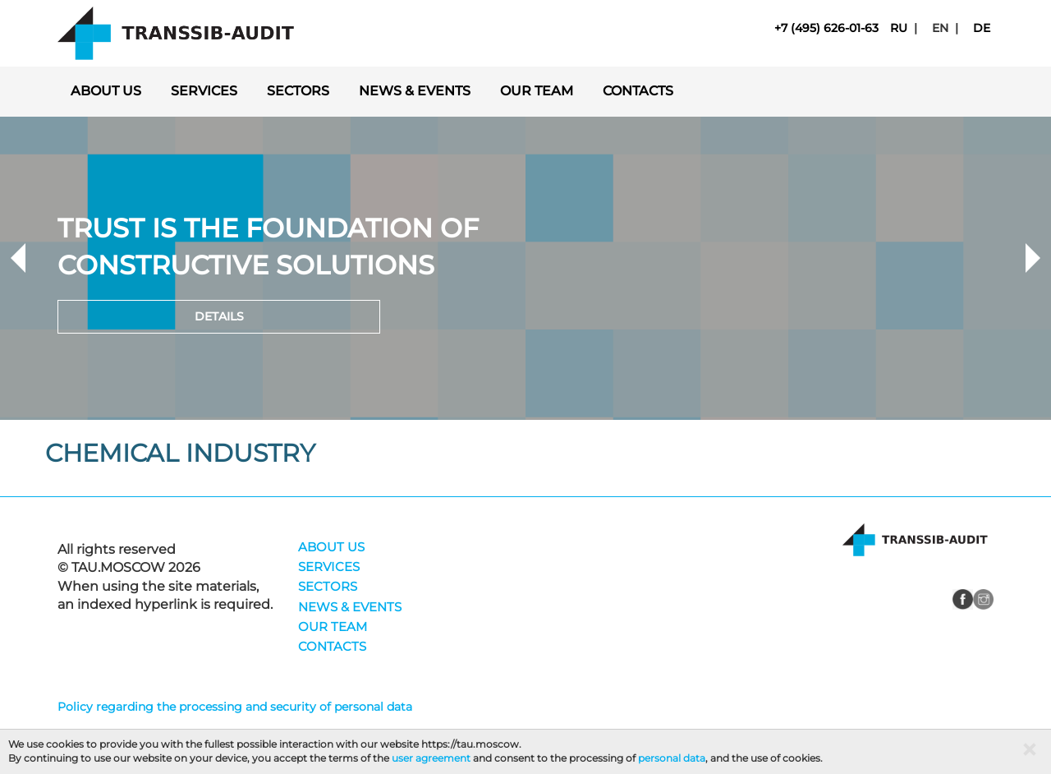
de (981, 28)
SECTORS (298, 91)
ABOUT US (106, 91)
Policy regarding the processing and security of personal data (234, 706)
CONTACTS (638, 91)
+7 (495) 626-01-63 (826, 28)
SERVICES (204, 91)
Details (219, 316)
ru (898, 28)
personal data (671, 758)
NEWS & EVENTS (414, 91)
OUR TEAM (536, 91)
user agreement (431, 758)
